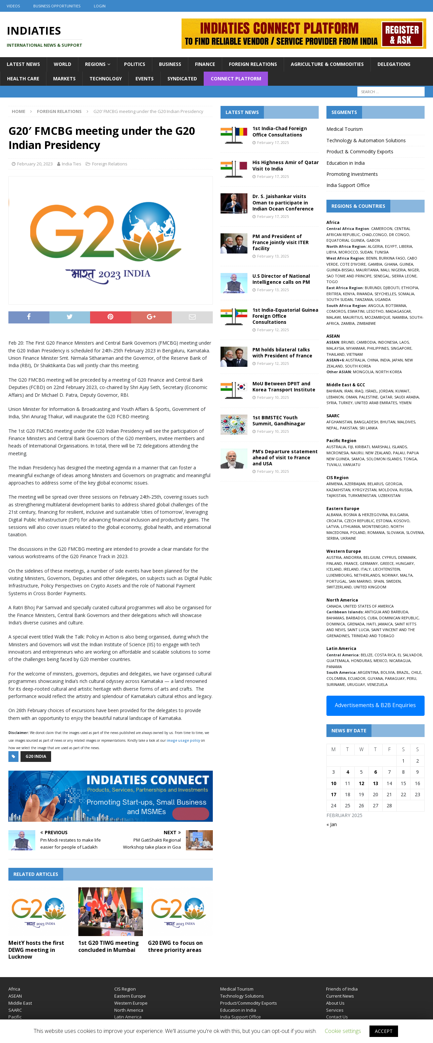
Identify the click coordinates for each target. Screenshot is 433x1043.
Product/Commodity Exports (248, 1003)
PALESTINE (368, 396)
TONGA (410, 458)
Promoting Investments (352, 174)
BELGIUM (371, 557)
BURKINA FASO (392, 258)
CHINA (372, 359)
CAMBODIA (366, 342)
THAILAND (335, 354)
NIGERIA (398, 269)
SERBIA (332, 538)
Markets (64, 78)
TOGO (332, 281)
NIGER (413, 269)
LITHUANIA (350, 526)
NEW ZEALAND (378, 452)
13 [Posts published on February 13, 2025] (375, 783)
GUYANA (375, 678)
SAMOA (357, 458)
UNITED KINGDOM (370, 586)
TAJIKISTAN (336, 495)
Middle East (20, 1003)
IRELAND (351, 569)
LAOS (404, 342)
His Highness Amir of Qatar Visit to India (285, 165)
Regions (95, 64)
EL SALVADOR (410, 654)
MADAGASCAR (398, 311)
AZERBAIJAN (355, 483)
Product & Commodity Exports (359, 151)
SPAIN (378, 581)
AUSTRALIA (355, 359)
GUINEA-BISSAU (340, 269)
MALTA (406, 575)
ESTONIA (384, 520)
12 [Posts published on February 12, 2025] (361, 783)
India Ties (71, 164)
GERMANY (369, 563)
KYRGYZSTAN (364, 489)
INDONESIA (387, 342)
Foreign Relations (253, 64)
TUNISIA (382, 252)
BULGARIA (399, 514)
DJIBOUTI (391, 287)
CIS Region (125, 989)
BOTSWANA (396, 305)
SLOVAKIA (395, 532)
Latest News (23, 64)
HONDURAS (361, 660)
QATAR (386, 396)
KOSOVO (401, 520)
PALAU (399, 452)
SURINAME (335, 684)
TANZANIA (364, 299)
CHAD (367, 234)
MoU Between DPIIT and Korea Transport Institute (283, 386)
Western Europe (131, 1003)
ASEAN (333, 336)
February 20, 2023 (35, 164)
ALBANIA (334, 514)
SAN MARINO (360, 581)
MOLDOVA (388, 489)
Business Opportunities (56, 5)
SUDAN (366, 252)
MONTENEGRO (375, 526)
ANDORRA (352, 557)
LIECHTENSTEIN (386, 569)
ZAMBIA (348, 323)
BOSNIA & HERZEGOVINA (366, 514)
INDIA (385, 359)
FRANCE (351, 563)
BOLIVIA (388, 672)
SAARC (15, 1010)
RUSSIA (405, 489)
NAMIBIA (399, 317)
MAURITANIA (367, 269)
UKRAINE (348, 538)
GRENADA (355, 623)
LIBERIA (405, 246)
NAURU (357, 452)
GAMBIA (375, 264)
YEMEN (405, 402)
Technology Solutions (242, 996)
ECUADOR (356, 678)
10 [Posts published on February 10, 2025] (333, 783)
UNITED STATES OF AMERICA (368, 606)
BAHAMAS (335, 617)
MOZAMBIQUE (377, 317)
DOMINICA (335, 623)
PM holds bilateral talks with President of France (282, 352)
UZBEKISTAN (389, 495)
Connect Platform (236, 78)
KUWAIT (402, 390)
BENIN (371, 258)
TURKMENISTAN (362, 495)
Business (170, 64)
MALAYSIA (335, 348)
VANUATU (351, 464)
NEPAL (332, 427)
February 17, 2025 (273, 142)
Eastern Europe (130, 996)
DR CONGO (399, 234)
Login (100, 5)
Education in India (345, 163)
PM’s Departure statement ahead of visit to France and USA (285, 457)
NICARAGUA (399, 660)
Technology (105, 78)
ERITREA (333, 293)
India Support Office (348, 185)
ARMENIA (334, 483)
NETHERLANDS (367, 575)
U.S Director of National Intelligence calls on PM (281, 279)
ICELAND (334, 569)
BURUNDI (373, 287)
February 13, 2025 (273, 256)
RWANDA (364, 293)
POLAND (357, 532)
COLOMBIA (336, 678)
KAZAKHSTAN (338, 489)
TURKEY (346, 402)
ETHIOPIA (409, 287)
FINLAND (334, 563)
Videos (13, 5)
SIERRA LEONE (404, 275)
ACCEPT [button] (384, 1031)
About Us (335, 1003)
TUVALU (333, 464)
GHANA (390, 264)
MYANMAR (355, 348)
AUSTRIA (334, 557)
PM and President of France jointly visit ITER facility (280, 242)
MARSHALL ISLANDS (389, 446)
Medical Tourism (344, 129)
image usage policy (183, 740)
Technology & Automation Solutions (366, 140)
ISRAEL (371, 390)
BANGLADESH (366, 421)
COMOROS (336, 311)
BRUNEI (347, 342)
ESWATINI (356, 311)
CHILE (416, 672)
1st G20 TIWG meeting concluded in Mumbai (108, 946)
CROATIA (334, 520)
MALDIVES (406, 421)
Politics (134, 64)
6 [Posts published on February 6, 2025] (375, 772)
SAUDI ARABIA (406, 396)
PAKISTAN (348, 427)
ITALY (366, 569)
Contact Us (337, 1017)
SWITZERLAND (339, 586)
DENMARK (407, 557)
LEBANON (335, 396)
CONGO (380, 234)
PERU (411, 678)
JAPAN (397, 359)
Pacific (15, 1017)
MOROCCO (348, 252)
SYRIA (331, 402)
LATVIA (332, 526)
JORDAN (386, 390)
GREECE (387, 563)
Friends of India (342, 989)
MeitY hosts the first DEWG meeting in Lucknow (36, 950)
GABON (373, 240)
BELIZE (366, 654)
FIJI (350, 446)
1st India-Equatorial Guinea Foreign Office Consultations (285, 316)
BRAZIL (403, 672)
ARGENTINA (368, 672)
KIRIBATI (362, 446)
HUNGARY (405, 563)
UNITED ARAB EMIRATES (376, 402)
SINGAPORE (401, 348)
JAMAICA (385, 623)
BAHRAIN (334, 390)
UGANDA (383, 299)
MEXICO (380, 660)
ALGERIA (375, 246)
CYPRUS (389, 557)
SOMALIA (406, 293)
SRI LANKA (368, 427)
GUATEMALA (337, 660)
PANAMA (334, 666)
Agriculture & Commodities (327, 64)
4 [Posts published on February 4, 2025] (347, 772)
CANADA (333, 606)
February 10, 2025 (273, 397)
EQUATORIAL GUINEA (345, 240)
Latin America (128, 1017)
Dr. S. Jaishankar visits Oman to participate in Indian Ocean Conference (283, 202)
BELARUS (375, 483)
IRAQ (359, 390)
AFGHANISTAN (339, 421)
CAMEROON (381, 228)
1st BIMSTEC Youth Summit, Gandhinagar (278, 420)
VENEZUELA (377, 684)
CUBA (372, 617)
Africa (14, 989)
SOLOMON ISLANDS (383, 458)
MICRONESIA (337, 452)
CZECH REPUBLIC (359, 520)
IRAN (348, 390)
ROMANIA (376, 532)
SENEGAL (381, 275)
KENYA (349, 293)
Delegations (394, 64)
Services (335, 1010)
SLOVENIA (415, 532)
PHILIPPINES (378, 348)
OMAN (351, 396)
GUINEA (406, 264)
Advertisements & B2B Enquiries (375, 705)
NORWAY (390, 575)
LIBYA (331, 252)
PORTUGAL (336, 581)
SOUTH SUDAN (339, 299)
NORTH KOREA (389, 371)
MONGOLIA (363, 371)
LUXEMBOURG (339, 575)
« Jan (331, 824)
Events (144, 78)
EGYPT (391, 246)
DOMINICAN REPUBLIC (399, 617)
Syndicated (182, 78)
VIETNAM (355, 354)
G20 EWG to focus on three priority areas (175, 946)
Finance (205, 64)
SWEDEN (393, 581)
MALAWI (333, 317)
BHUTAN (387, 421)
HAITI (371, 623)
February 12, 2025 (273, 329)
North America (128, 1010)
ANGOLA (376, 305)
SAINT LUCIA (358, 629)
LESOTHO (375, 311)
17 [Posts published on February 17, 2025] (333, 794)
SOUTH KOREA (358, 366)
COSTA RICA (385, 654)
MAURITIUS (353, 317)
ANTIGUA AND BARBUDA (386, 611)
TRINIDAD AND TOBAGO (372, 635)
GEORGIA (393, 483)
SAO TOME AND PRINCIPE (348, 275)
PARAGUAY (395, 678)
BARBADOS (355, 617)
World (62, 64)
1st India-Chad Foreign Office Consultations (279, 131)
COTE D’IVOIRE (353, 264)
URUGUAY (356, 684)
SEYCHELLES (385, 293)
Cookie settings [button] (343, 1031)
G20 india (36, 756)
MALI (385, 269)
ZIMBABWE (366, 323)
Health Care (23, 78)
